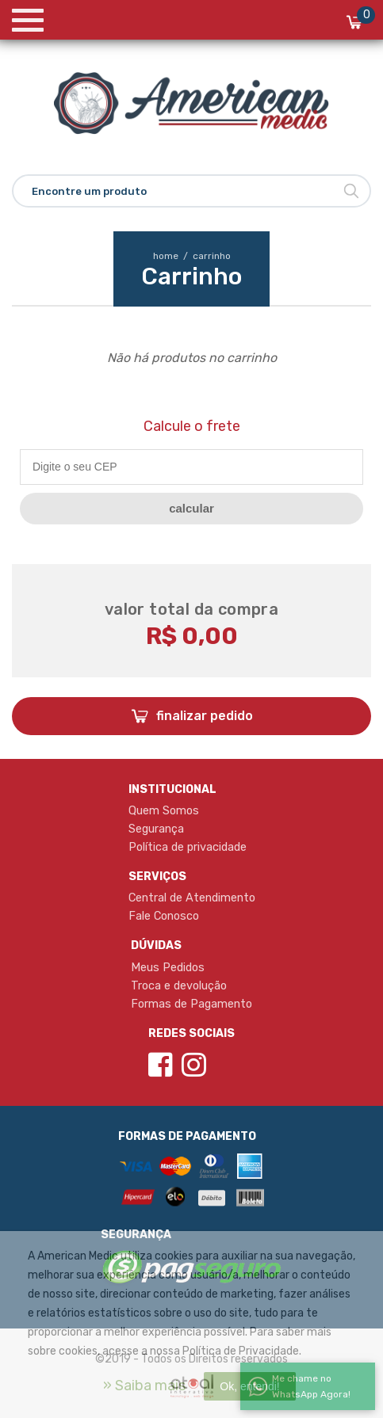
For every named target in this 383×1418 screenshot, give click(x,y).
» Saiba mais (144, 1385)
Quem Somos (163, 810)
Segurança (156, 828)
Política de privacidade (187, 847)
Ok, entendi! (250, 1386)
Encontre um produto (89, 191)
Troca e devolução (179, 985)
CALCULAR (191, 508)
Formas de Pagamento (191, 1004)
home (171, 255)
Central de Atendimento (191, 897)
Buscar (351, 191)
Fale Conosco (163, 916)
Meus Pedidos (168, 967)
